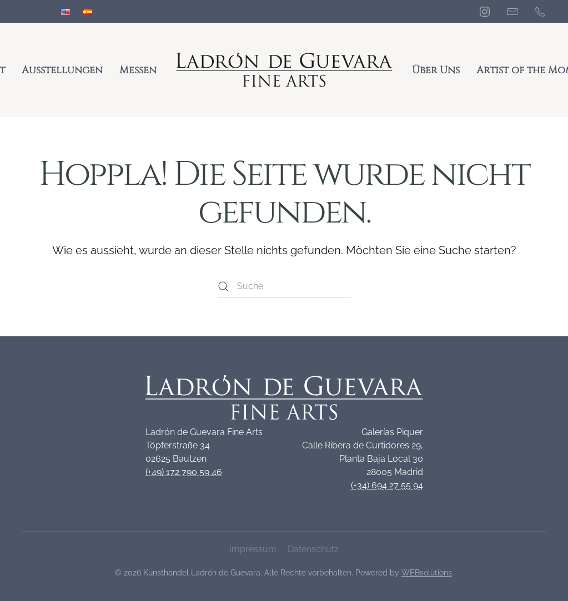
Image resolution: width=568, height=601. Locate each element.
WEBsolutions (426, 572)
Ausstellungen (62, 70)
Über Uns (436, 70)
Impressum (253, 549)
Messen (138, 70)
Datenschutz (313, 549)
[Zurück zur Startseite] (284, 70)
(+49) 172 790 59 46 (183, 472)
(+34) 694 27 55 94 (387, 485)
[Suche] (284, 286)
